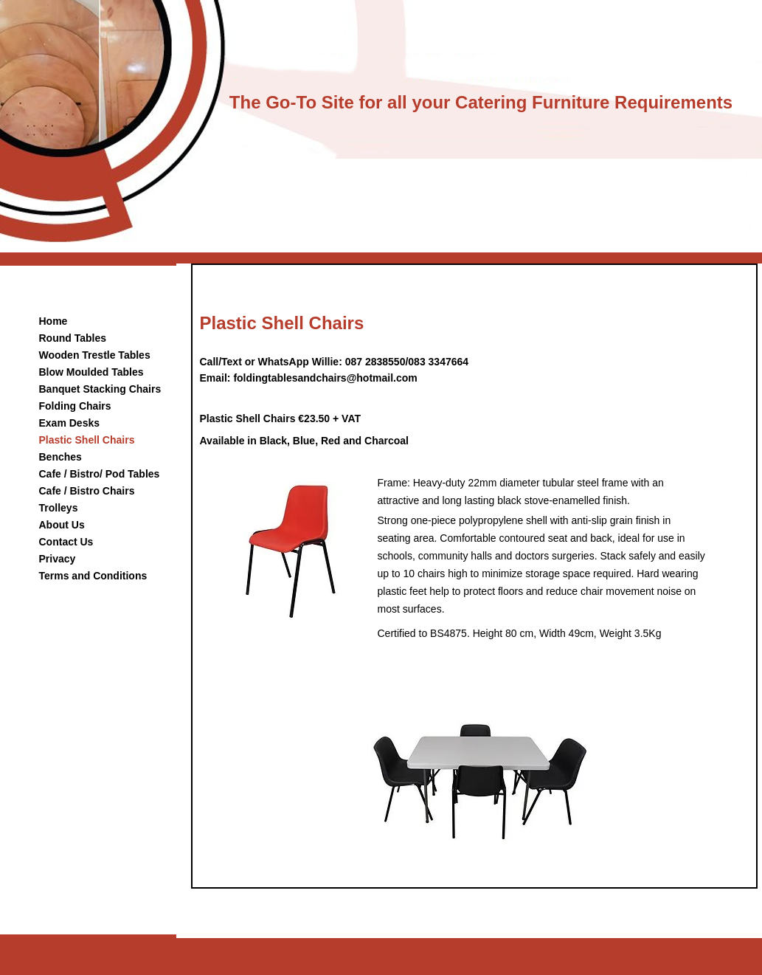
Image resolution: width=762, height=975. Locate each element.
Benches (60, 457)
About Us (62, 525)
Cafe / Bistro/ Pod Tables (99, 474)
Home (53, 321)
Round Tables (73, 338)
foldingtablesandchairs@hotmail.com (325, 378)
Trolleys (58, 508)
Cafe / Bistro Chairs (87, 491)
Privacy (57, 559)
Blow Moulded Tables (91, 372)
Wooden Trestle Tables (94, 355)
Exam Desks (69, 423)
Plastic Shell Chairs (87, 440)
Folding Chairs (75, 406)
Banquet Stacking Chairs (100, 389)
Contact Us (66, 542)
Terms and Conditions (93, 576)
